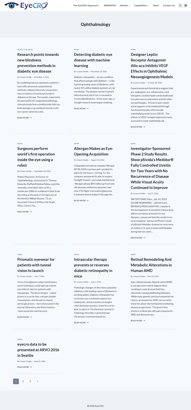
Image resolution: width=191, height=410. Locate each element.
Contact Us (169, 5)
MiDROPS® (110, 5)
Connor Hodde (26, 77)
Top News (28, 50)
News (156, 5)
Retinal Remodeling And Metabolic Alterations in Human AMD (151, 265)
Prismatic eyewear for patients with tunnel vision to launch (36, 265)
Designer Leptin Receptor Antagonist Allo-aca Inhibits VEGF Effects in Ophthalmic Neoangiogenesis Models (152, 65)
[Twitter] (180, 5)
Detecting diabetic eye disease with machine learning (93, 60)
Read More (24, 118)
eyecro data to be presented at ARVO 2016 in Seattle (38, 350)
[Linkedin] (185, 5)
